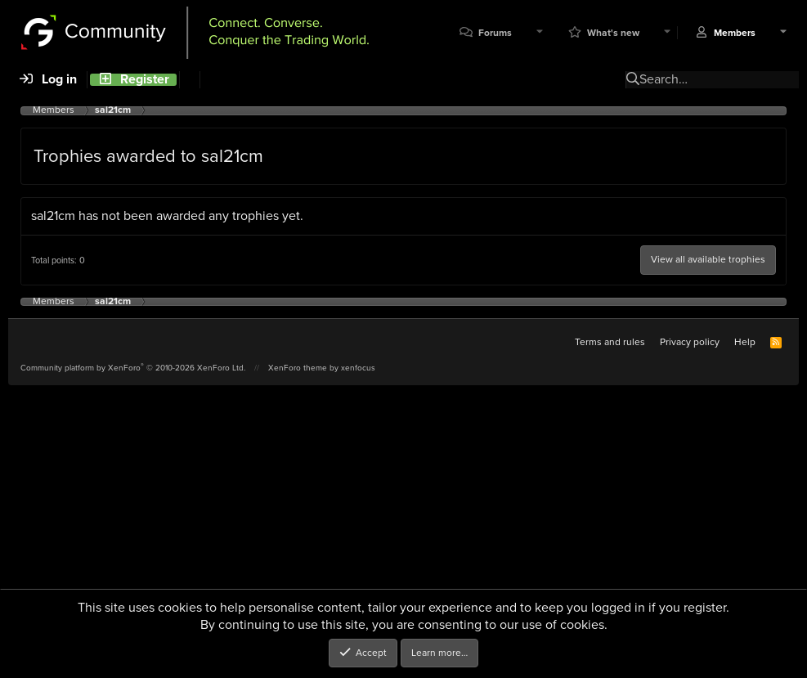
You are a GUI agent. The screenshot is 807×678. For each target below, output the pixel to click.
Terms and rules (610, 342)
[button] (539, 33)
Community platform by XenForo (132, 367)
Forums (495, 33)
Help (744, 342)
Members (734, 33)
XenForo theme (297, 367)
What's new (613, 33)
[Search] (189, 79)
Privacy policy (690, 342)
